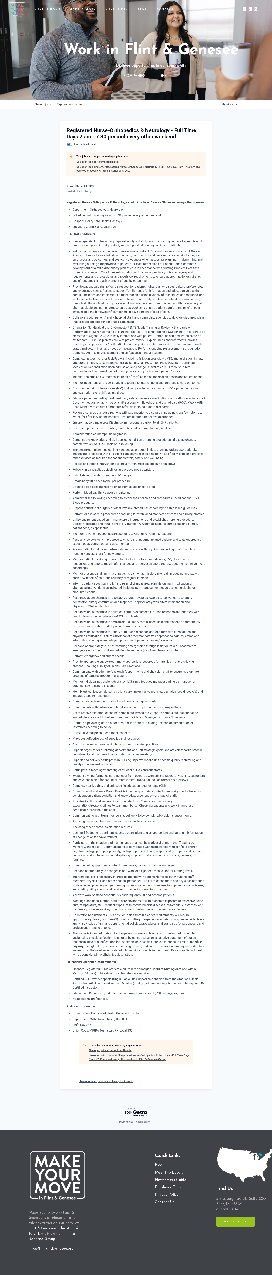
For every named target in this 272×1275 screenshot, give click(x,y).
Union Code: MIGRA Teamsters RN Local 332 (103, 1030)
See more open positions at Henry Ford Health (106, 1081)
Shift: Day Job (82, 1025)
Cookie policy (143, 1122)
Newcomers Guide (170, 1180)
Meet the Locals (169, 1172)
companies (69, 104)
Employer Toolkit (169, 1187)
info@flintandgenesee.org (51, 1248)
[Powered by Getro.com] (136, 1112)
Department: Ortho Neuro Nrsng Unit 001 (100, 1019)
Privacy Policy (166, 1195)
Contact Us (164, 1202)
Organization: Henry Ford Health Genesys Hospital (106, 1013)
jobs (43, 104)
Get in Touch (235, 1221)
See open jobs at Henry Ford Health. (97, 161)
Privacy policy (126, 1122)
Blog (158, 1165)
